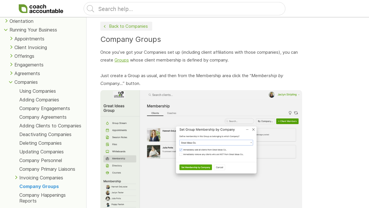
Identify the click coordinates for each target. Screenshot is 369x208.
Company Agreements (43, 117)
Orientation (21, 21)
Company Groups (39, 186)
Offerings (24, 56)
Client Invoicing (30, 47)
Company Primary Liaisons (47, 169)
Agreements (27, 73)
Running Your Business (33, 30)
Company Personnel (40, 160)
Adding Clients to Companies (50, 126)
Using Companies (37, 91)
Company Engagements (44, 108)
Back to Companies (125, 26)
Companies (26, 82)
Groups (121, 60)
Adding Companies (39, 100)
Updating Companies (41, 152)
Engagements (29, 65)
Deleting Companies (40, 143)
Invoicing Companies (41, 178)
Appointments (29, 39)
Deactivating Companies (45, 134)
